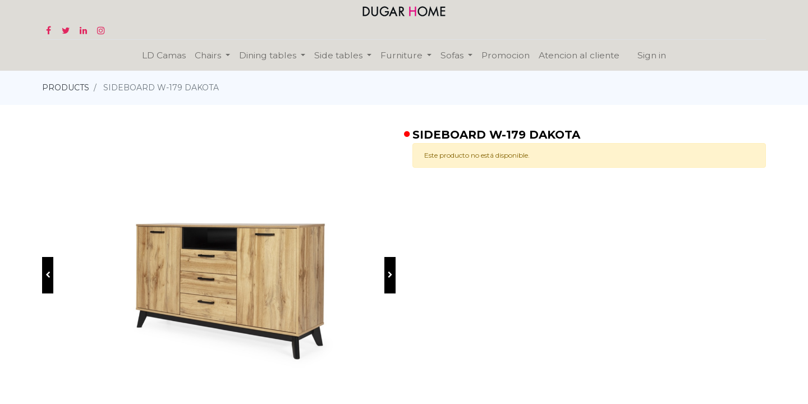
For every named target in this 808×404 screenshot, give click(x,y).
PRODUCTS (65, 87)
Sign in (651, 55)
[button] (47, 275)
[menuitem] (163, 55)
